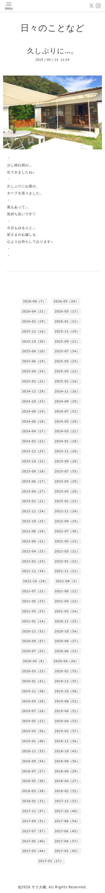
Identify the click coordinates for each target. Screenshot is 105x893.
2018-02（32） (67, 791)
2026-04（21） (34, 311)
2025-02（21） (34, 381)
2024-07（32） (67, 411)
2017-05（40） (34, 841)
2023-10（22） (34, 461)
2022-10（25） (34, 521)
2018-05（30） (34, 781)
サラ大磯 (39, 887)
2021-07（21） (34, 591)
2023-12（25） (34, 451)
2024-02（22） (34, 441)
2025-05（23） (67, 361)
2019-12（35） (67, 681)
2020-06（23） (67, 651)
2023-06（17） (34, 481)
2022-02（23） (34, 561)
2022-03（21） (67, 551)
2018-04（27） (67, 781)
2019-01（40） (34, 741)
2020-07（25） (34, 651)
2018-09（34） (34, 761)
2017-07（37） (34, 831)
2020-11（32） (34, 631)
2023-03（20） (67, 491)
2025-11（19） (67, 331)
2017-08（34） (67, 821)
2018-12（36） (67, 741)
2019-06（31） (67, 711)
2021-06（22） (67, 591)
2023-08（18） (34, 471)
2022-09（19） (67, 521)
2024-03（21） (67, 431)
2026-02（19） (34, 321)
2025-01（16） (67, 381)
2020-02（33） (67, 671)
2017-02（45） (67, 851)
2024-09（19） (67, 401)
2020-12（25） (67, 621)
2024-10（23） (34, 401)
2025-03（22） (67, 371)
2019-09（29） (34, 701)
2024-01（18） (67, 441)
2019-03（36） (34, 731)
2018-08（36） (67, 761)
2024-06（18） (34, 421)
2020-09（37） (34, 641)
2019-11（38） (34, 691)
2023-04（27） (34, 491)
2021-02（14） (67, 611)
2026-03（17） (67, 311)
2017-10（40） (67, 811)
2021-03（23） (34, 611)
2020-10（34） (67, 631)
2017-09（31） (34, 821)
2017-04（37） (67, 841)
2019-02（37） (67, 731)
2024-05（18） (67, 421)
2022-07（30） (67, 531)
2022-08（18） (34, 531)
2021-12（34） (34, 571)
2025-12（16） (34, 331)
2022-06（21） (34, 541)
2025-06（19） (34, 361)
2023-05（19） (67, 481)
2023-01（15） (67, 501)
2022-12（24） (34, 511)
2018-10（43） (67, 751)
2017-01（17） (50, 861)
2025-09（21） (67, 341)
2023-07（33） (67, 471)
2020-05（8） (34, 661)
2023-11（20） (67, 451)
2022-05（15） (67, 541)
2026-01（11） (67, 321)
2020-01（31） (34, 681)
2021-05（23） (34, 601)
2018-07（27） (34, 771)
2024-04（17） (34, 431)
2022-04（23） (34, 551)
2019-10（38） (67, 691)
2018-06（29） (67, 771)
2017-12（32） (67, 801)
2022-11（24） (67, 511)
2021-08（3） (67, 581)
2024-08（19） (34, 411)
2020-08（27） (67, 641)
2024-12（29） (34, 391)
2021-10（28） (35, 581)
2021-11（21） (67, 571)
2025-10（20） (34, 341)
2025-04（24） (34, 371)
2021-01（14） (34, 621)
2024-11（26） (67, 391)
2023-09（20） (67, 461)
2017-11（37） (34, 811)
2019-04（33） (67, 721)
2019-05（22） (34, 721)
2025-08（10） (34, 351)
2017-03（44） (34, 851)
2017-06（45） (67, 831)
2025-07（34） (67, 351)
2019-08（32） (67, 701)
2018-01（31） (34, 801)
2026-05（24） (66, 301)
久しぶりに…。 (52, 50)
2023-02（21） (34, 501)
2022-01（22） (67, 561)
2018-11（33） (34, 751)
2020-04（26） (66, 661)
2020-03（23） (34, 671)
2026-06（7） (34, 301)
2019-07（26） (34, 711)
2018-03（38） (34, 791)
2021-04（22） (67, 601)
